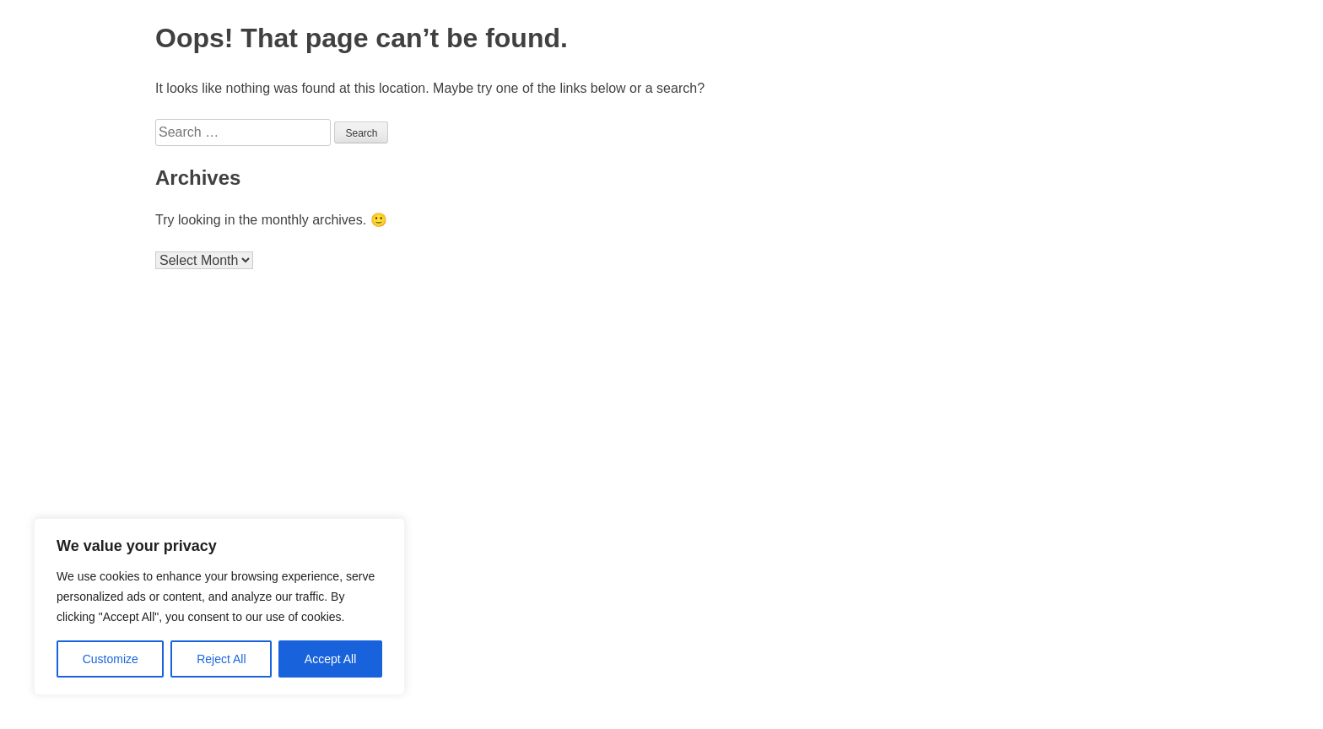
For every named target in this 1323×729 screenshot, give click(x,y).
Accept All (330, 659)
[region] (219, 606)
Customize (110, 659)
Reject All (221, 659)
